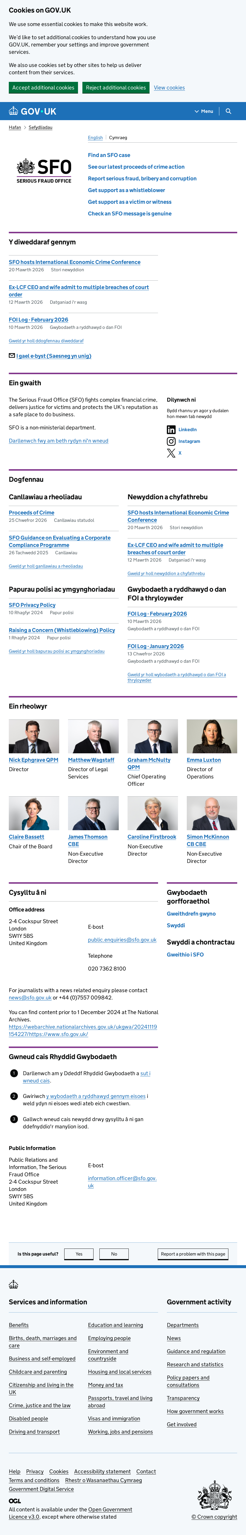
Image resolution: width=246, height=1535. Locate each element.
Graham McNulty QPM (149, 764)
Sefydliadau (40, 127)
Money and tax (105, 1385)
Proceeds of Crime (31, 512)
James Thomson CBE (88, 840)
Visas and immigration (114, 1418)
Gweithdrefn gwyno (191, 913)
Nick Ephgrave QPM (33, 760)
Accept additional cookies (43, 87)
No (120, 1254)
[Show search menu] (228, 111)
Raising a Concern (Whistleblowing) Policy (62, 630)
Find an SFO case (109, 155)
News (174, 1338)
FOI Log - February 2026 (38, 319)
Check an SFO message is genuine (130, 213)
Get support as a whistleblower (126, 190)
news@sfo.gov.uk (30, 997)
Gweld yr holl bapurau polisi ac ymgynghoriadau (57, 651)
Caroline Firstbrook (152, 836)
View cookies (169, 87)
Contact (146, 1471)
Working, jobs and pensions (120, 1431)
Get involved (182, 1424)
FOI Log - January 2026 (156, 646)
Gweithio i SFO (185, 954)
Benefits (19, 1325)
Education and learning (115, 1325)
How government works (195, 1411)
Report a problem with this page (193, 1254)
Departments (183, 1325)
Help (15, 1471)
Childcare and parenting (38, 1371)
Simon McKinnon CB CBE (208, 840)
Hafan (15, 127)
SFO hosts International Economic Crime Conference (74, 262)
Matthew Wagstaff (91, 760)
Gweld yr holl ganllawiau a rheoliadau (46, 566)
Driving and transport (34, 1431)
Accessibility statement (102, 1471)
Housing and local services (120, 1371)
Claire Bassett (26, 836)
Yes (85, 1254)
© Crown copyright (214, 1516)
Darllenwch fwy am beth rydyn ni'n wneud (58, 440)
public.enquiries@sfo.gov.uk (122, 939)
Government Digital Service (41, 1489)
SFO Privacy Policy (32, 605)
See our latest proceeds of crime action (136, 166)
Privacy (35, 1471)
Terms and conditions (34, 1480)
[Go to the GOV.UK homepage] (32, 111)
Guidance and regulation (196, 1351)
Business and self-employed (42, 1358)
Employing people (109, 1338)
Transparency (183, 1398)
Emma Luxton (204, 760)
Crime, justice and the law (40, 1405)
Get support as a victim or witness (130, 201)
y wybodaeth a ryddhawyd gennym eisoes (96, 1096)
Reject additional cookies (116, 87)
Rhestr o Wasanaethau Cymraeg (103, 1480)
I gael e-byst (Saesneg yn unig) (50, 356)
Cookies (59, 1471)
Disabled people (28, 1418)
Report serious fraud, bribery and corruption (142, 178)
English (95, 137)
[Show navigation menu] (204, 111)
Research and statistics (195, 1364)
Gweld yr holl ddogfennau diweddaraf (46, 340)
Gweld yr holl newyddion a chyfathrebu (166, 573)
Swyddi (176, 925)
